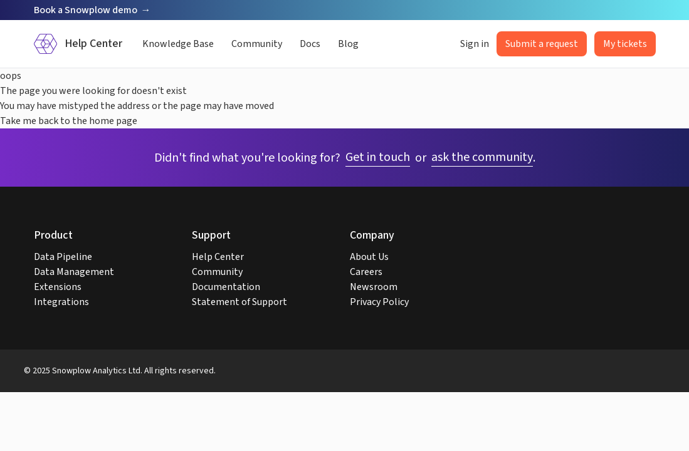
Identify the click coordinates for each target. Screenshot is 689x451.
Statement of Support (239, 302)
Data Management (74, 272)
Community (256, 44)
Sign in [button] (474, 44)
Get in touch (377, 157)
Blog (348, 44)
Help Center (218, 257)
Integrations (61, 302)
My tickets (625, 44)
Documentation (226, 287)
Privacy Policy (379, 302)
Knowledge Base (178, 44)
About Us (369, 257)
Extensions (58, 287)
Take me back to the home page (68, 121)
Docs (310, 44)
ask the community (482, 157)
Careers (366, 272)
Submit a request (541, 44)
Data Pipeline (63, 257)
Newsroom (373, 287)
